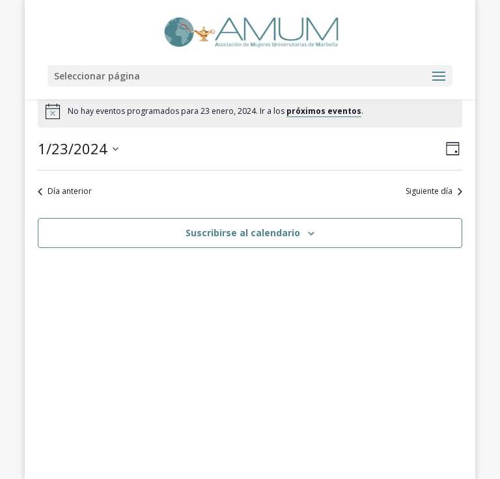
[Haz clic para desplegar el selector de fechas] (78, 148)
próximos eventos (323, 110)
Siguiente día (434, 191)
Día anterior (65, 191)
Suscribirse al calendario (243, 232)
